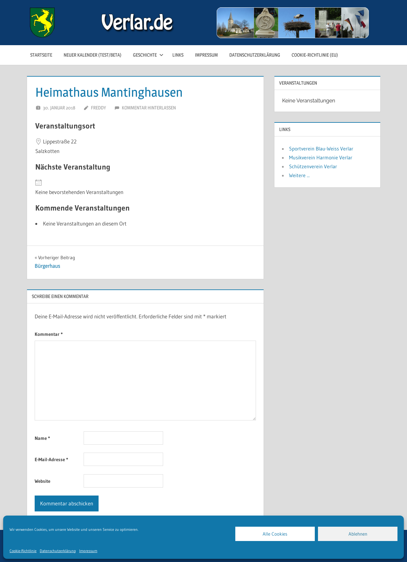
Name (42, 438)
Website (42, 481)
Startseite (41, 55)
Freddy (98, 108)
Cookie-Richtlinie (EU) (315, 55)
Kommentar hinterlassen (149, 108)
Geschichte (148, 55)
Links (177, 55)
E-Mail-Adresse (51, 459)
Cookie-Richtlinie (23, 550)
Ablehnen (357, 534)
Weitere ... (299, 175)
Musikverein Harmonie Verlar (320, 157)
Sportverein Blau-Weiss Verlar (321, 148)
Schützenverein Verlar (313, 166)
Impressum (88, 550)
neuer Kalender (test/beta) (92, 55)
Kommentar (49, 334)
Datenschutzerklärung (58, 550)
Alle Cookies (275, 534)
